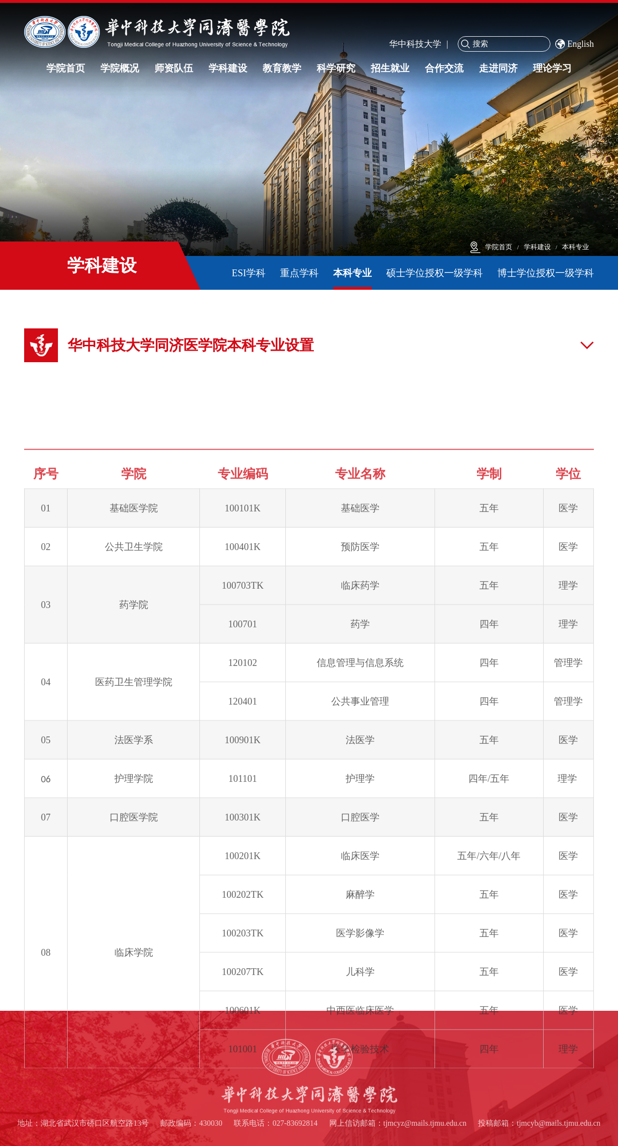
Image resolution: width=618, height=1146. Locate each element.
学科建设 (537, 247)
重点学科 (299, 273)
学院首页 (498, 247)
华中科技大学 (415, 44)
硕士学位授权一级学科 (434, 273)
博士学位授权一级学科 (545, 273)
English (574, 44)
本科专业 (575, 247)
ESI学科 (249, 273)
